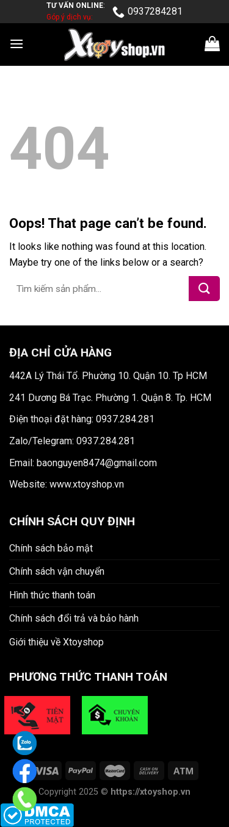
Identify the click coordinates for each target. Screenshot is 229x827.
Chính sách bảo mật (51, 548)
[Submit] (204, 288)
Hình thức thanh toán (52, 595)
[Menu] (16, 43)
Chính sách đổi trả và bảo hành (74, 618)
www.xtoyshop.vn (86, 484)
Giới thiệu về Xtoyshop (56, 642)
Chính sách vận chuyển (56, 571)
